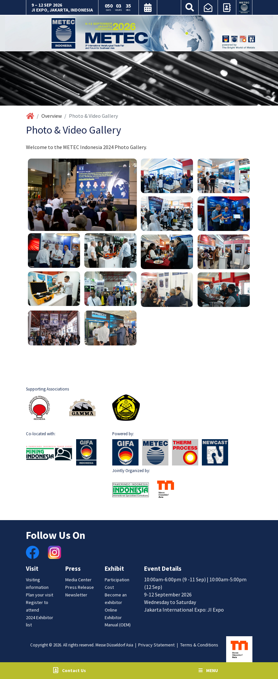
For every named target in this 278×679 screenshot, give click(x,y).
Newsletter (76, 595)
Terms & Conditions (199, 645)
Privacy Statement (156, 645)
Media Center (78, 580)
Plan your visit (39, 595)
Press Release (79, 587)
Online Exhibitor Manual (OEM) (118, 617)
